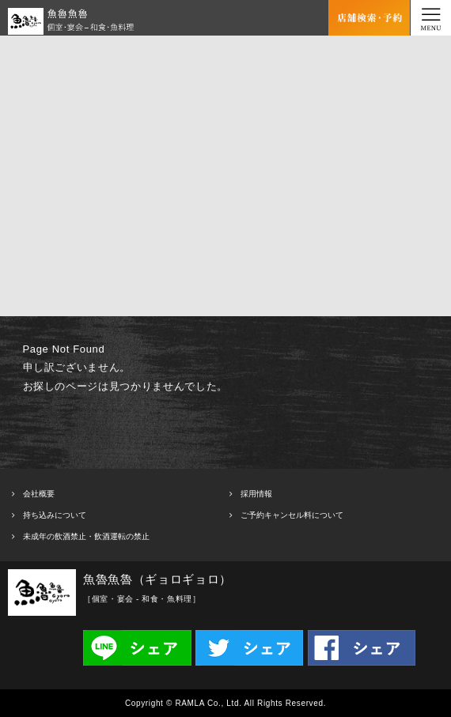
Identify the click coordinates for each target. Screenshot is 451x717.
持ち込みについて (54, 515)
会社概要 (39, 493)
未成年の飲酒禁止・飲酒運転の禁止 (86, 536)
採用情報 (256, 493)
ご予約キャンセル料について (292, 515)
